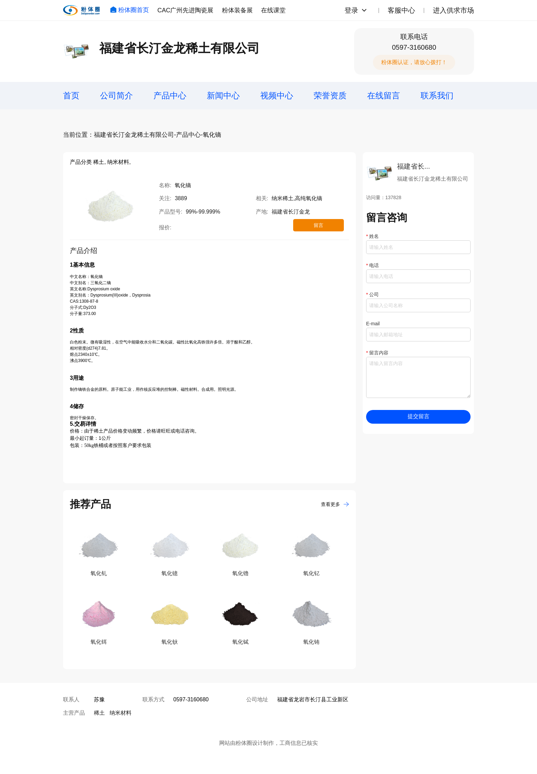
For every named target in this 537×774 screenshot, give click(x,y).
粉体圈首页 (129, 10)
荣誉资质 (330, 95)
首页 (71, 95)
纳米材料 (121, 713)
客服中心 (401, 10)
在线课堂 (273, 10)
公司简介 (116, 95)
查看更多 (335, 504)
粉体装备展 (237, 10)
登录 (351, 10)
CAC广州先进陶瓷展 (185, 10)
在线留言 (383, 95)
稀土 (99, 713)
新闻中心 (223, 95)
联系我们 (437, 95)
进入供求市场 (453, 10)
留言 (318, 225)
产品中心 (169, 95)
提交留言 (418, 416)
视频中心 (276, 95)
